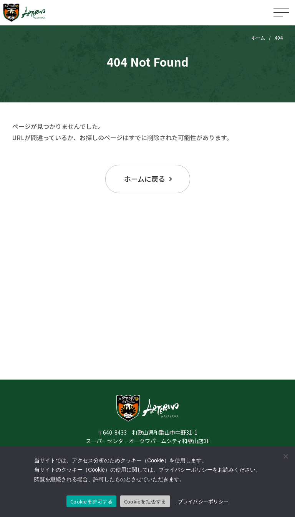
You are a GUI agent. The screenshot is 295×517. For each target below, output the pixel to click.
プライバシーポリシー (203, 501)
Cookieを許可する (91, 501)
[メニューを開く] (281, 12)
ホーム (258, 37)
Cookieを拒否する (145, 501)
